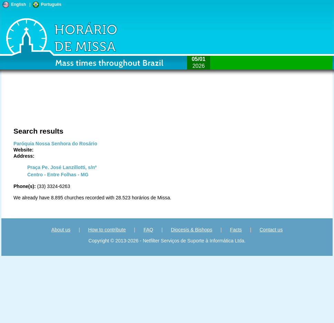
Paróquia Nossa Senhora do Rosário (55, 143)
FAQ (148, 229)
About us (60, 229)
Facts (236, 229)
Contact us (271, 229)
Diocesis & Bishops (191, 229)
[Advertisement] (75, 105)
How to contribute (107, 229)
